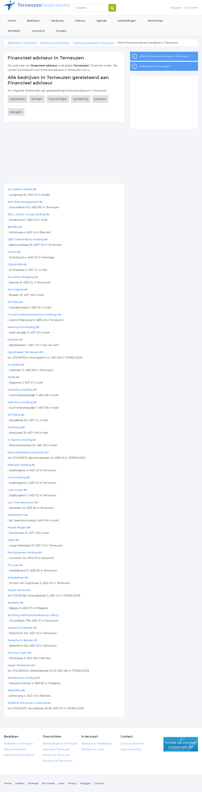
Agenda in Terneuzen (56, 749)
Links (61, 783)
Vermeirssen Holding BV (24, 677)
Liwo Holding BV (19, 477)
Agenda (101, 20)
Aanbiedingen (127, 20)
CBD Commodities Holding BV (28, 239)
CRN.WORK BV (17, 264)
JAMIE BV (14, 377)
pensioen (100, 99)
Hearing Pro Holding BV (23, 327)
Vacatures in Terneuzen (57, 760)
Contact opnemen (132, 743)
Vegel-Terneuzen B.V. (22, 665)
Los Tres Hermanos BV (23, 502)
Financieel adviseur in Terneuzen (93, 42)
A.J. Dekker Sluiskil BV (22, 189)
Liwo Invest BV (17, 490)
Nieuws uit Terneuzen (56, 755)
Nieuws (80, 20)
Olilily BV (13, 540)
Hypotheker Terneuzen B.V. (26, 352)
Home (12, 20)
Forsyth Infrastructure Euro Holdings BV (34, 314)
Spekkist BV (15, 602)
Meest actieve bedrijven (19, 755)
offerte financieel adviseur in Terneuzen (164, 56)
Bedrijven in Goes (93, 749)
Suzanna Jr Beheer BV (22, 627)
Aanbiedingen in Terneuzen (60, 743)
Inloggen (85, 783)
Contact (61, 30)
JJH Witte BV (16, 414)
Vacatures (57, 20)
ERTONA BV (15, 302)
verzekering (80, 99)
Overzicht (38, 30)
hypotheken (17, 99)
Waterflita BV (16, 690)
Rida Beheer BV (18, 577)
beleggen (16, 112)
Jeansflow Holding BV (22, 389)
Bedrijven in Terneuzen (49, 8)
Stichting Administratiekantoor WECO (33, 615)
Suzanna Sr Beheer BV (22, 640)
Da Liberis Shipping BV (23, 277)
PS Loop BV (15, 565)
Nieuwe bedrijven (15, 749)
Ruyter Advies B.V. (19, 590)
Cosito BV (14, 252)
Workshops (155, 20)
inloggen (175, 7)
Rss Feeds (48, 783)
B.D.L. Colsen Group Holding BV (28, 214)
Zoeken (20, 783)
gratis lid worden (180, 744)
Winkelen (14, 30)
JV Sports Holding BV (22, 439)
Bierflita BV (15, 227)
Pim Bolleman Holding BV (25, 552)
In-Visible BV (16, 364)
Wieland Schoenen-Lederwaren (29, 703)
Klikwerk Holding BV (21, 465)
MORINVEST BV (18, 515)
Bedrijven (33, 20)
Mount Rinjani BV (19, 527)
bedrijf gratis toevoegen (154, 66)
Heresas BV (15, 339)
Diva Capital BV (18, 289)
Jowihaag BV (16, 427)
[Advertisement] (64, 152)
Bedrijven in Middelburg (97, 743)
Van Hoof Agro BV (20, 652)
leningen (37, 99)
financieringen (58, 99)
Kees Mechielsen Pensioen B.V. (28, 452)
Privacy (72, 783)
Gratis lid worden (130, 749)
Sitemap (33, 783)
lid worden (191, 7)
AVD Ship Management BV (25, 201)
